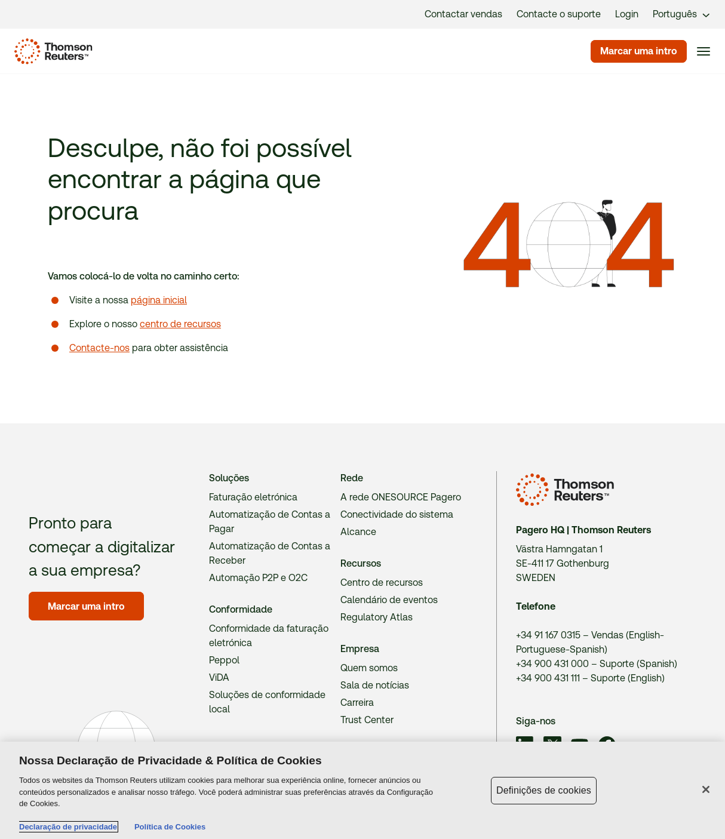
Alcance (358, 531)
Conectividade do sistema (396, 514)
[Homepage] (51, 51)
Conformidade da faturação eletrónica (268, 636)
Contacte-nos (99, 348)
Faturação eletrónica (253, 497)
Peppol (224, 660)
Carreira (357, 702)
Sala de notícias (374, 685)
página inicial (159, 300)
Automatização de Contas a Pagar (269, 521)
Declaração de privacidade (68, 826)
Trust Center (367, 720)
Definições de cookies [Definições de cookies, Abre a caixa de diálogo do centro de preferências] (543, 790)
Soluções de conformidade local (267, 702)
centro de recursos (180, 324)
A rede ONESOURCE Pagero (400, 497)
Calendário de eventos (389, 600)
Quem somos (369, 668)
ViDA (219, 677)
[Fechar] (706, 789)
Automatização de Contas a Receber (269, 553)
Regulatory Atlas (376, 617)
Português (675, 14)
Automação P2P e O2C (258, 577)
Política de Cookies (169, 826)
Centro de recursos (381, 582)
